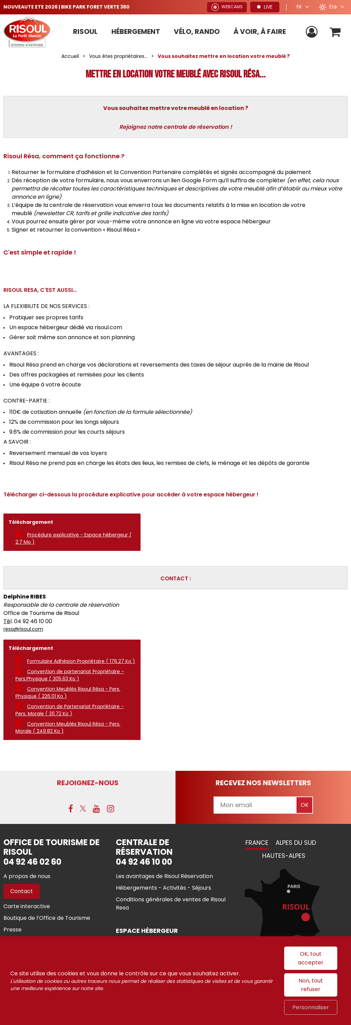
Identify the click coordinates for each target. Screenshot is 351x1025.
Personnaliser (310, 1007)
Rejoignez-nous (88, 783)
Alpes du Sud (296, 842)
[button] (335, 32)
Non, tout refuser (311, 985)
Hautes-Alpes (283, 855)
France (256, 842)
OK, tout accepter (311, 958)
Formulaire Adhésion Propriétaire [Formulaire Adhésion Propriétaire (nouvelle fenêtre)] (81, 661)
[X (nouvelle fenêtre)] (83, 808)
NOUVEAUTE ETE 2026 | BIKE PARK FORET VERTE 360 (66, 6)
